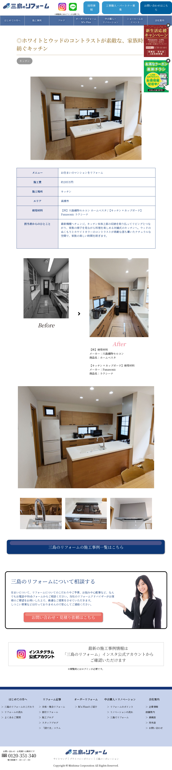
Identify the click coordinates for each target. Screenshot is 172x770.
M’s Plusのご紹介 (87, 706)
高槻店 (152, 717)
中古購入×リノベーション (111, 20)
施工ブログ (48, 717)
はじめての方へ (12, 20)
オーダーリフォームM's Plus (86, 20)
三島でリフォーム (119, 717)
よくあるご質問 (12, 717)
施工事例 (37, 20)
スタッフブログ (50, 722)
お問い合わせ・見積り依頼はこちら (63, 617)
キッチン (24, 61)
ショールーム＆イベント (135, 20)
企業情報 (153, 706)
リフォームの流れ (13, 712)
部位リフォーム (50, 712)
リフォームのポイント (121, 706)
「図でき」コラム (51, 728)
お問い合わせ (156, 728)
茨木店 (152, 722)
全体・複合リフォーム (53, 706)
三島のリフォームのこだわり (19, 706)
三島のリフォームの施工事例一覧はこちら (86, 547)
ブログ (61, 20)
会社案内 (159, 20)
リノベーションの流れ (121, 712)
